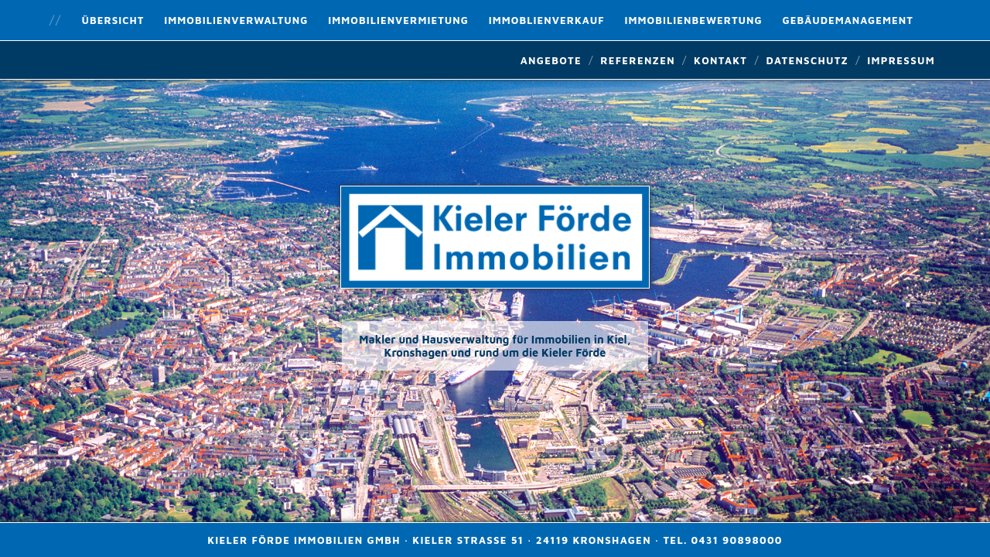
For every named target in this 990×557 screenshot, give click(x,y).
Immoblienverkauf (547, 20)
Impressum (901, 60)
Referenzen (637, 60)
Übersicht (113, 20)
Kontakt (720, 60)
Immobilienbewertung (694, 20)
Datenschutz (807, 60)
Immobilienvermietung (398, 20)
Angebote (551, 60)
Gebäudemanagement (847, 20)
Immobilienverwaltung (236, 20)
